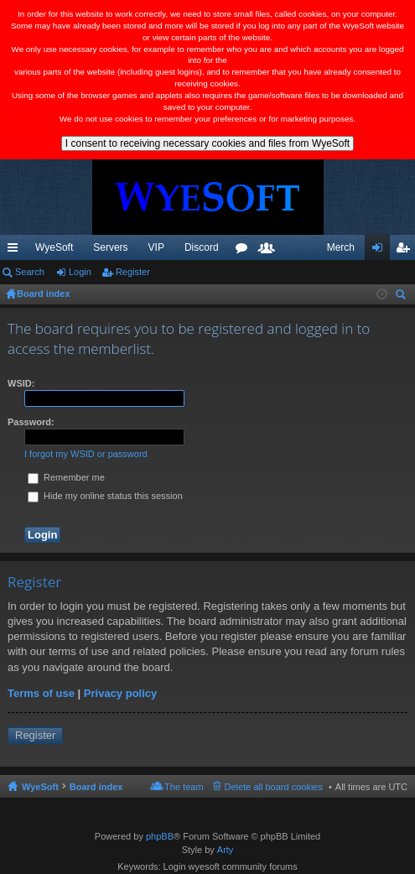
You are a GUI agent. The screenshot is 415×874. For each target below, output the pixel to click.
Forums (245, 251)
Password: (31, 422)
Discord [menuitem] (201, 247)
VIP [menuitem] (156, 247)
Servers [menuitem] (110, 247)
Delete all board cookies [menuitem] (274, 787)
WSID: (21, 383)
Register (133, 272)
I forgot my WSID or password (86, 454)
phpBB (160, 836)
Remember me (66, 477)
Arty (225, 850)
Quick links (16, 251)
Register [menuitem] (406, 251)
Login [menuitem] (381, 251)
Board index (96, 787)
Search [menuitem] (402, 296)
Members (270, 251)
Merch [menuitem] (341, 247)
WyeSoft (54, 247)
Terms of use (41, 693)
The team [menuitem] (183, 787)
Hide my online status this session (105, 496)
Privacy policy (120, 693)
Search (29, 272)
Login (80, 272)
